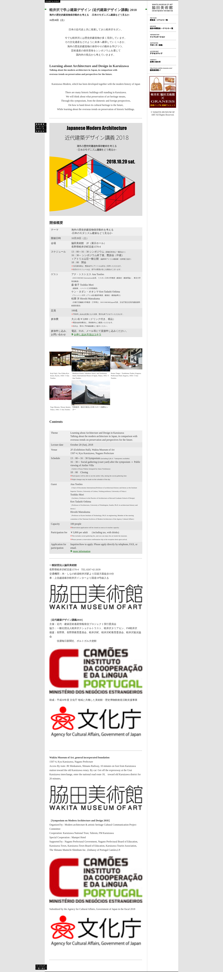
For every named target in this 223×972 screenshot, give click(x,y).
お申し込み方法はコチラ (87, 334)
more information (81, 551)
